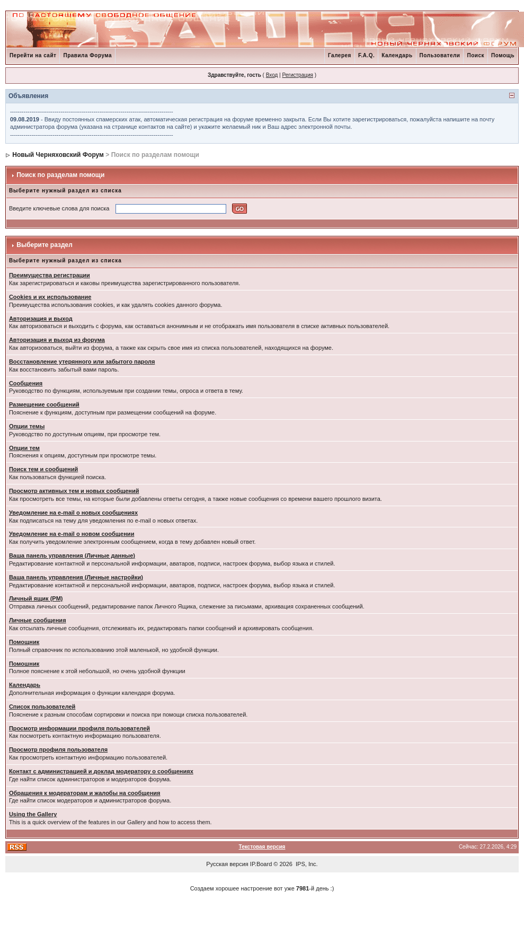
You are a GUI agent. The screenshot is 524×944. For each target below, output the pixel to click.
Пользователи (440, 55)
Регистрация (297, 75)
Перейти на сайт (33, 55)
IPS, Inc (306, 864)
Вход (272, 75)
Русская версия (227, 864)
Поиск (475, 55)
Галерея (339, 55)
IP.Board (261, 864)
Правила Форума (87, 55)
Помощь (502, 55)
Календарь (396, 55)
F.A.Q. (366, 55)
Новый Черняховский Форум (58, 154)
